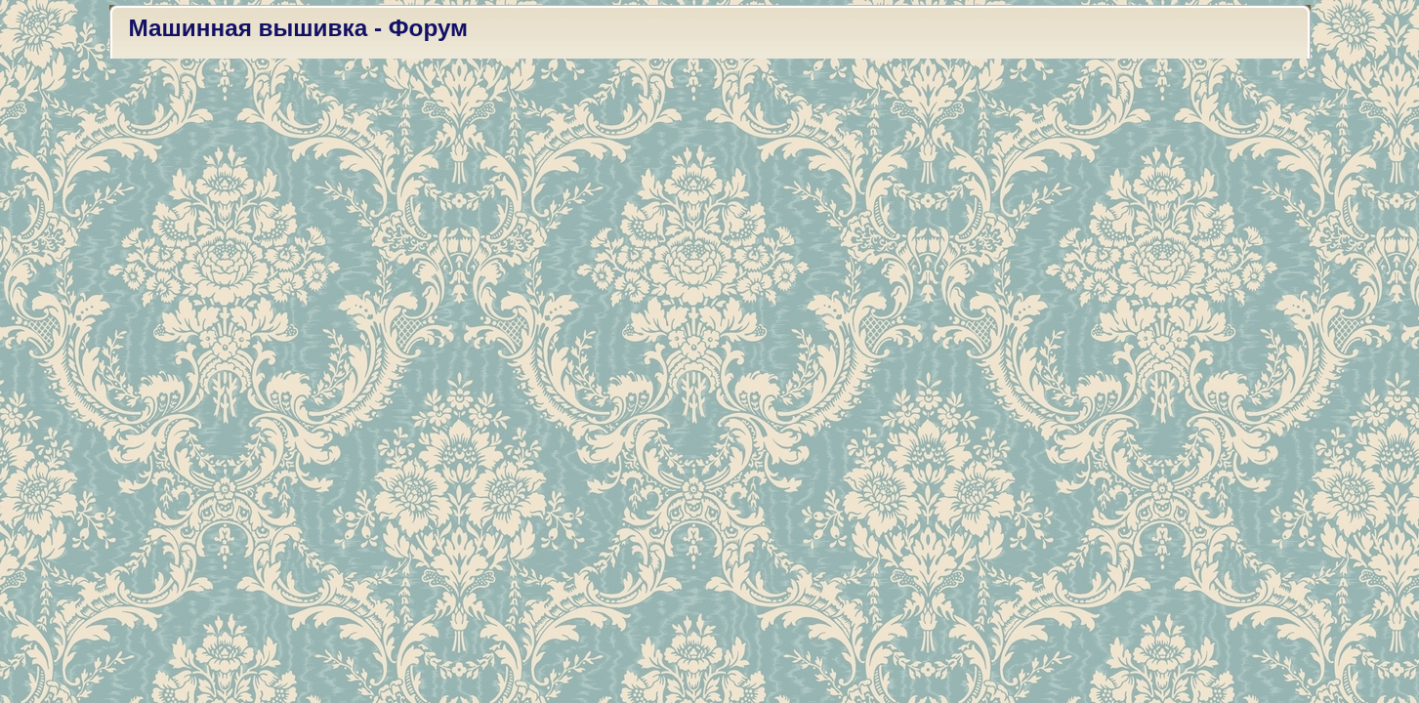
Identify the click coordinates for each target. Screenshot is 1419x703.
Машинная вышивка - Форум (299, 28)
